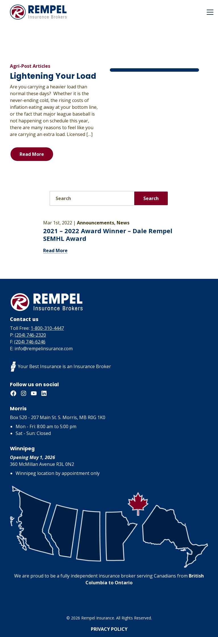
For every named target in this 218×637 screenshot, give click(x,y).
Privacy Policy (109, 629)
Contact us (24, 319)
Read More (32, 154)
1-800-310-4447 (47, 328)
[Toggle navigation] (210, 12)
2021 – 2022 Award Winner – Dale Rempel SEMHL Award (107, 235)
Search (151, 198)
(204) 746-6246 (29, 342)
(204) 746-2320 (30, 335)
